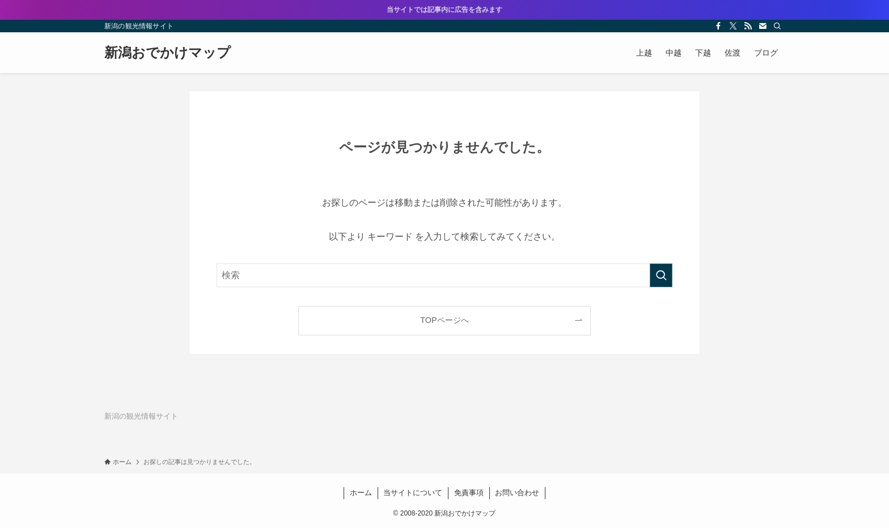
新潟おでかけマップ (167, 52)
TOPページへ (444, 320)
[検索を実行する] (661, 275)
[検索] (777, 26)
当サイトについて (412, 492)
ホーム (361, 492)
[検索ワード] (444, 275)
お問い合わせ (517, 492)
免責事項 (469, 492)
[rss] (747, 26)
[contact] (762, 26)
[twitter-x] (733, 26)
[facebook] (718, 26)
